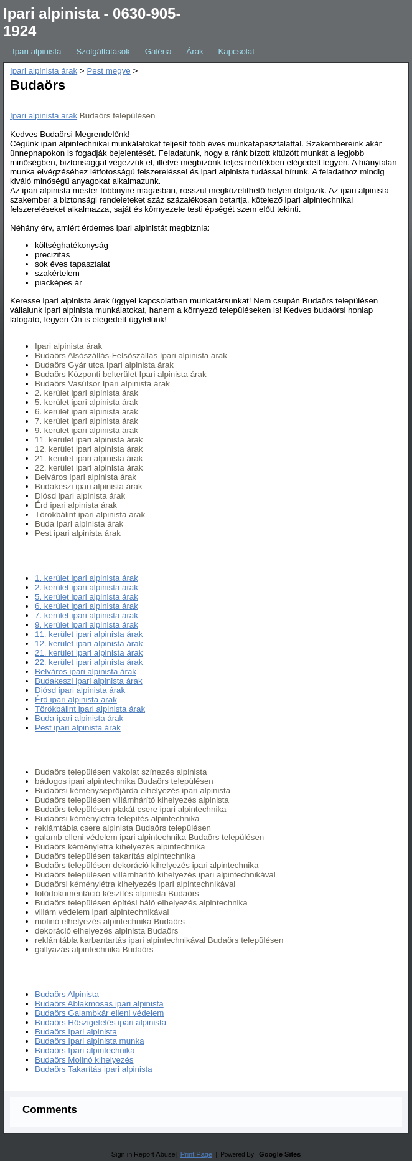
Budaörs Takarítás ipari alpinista (93, 1069)
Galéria (158, 51)
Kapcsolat (236, 51)
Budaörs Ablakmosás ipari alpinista (99, 1003)
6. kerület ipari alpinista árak (86, 606)
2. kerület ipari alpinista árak (86, 587)
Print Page (196, 1154)
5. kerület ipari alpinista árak (86, 596)
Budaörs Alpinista (67, 994)
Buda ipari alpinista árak (79, 718)
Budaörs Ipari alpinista (76, 1031)
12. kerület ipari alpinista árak (89, 643)
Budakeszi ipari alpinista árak (89, 681)
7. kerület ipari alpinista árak (86, 615)
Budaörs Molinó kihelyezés (84, 1059)
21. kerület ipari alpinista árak (89, 652)
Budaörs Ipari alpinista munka (89, 1041)
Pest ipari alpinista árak (78, 727)
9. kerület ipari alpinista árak (86, 624)
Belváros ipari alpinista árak (85, 671)
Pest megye (108, 70)
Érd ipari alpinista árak (76, 699)
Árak (194, 51)
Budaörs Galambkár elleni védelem (99, 1013)
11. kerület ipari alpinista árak (89, 634)
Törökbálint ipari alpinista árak (90, 709)
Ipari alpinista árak (43, 70)
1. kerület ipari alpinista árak (86, 578)
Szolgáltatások (103, 51)
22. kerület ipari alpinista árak (89, 662)
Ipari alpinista (37, 51)
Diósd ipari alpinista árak (80, 690)
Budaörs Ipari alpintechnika (85, 1050)
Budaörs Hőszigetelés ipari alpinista (100, 1022)
